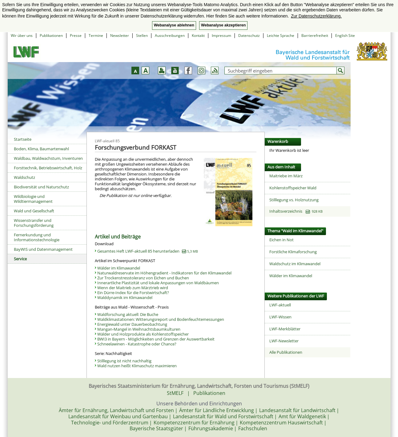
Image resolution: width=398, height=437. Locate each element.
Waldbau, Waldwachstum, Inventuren (48, 158)
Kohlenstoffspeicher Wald (292, 188)
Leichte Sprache (280, 35)
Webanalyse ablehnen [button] (174, 25)
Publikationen (51, 35)
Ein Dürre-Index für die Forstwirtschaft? (133, 292)
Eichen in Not (281, 239)
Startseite (22, 139)
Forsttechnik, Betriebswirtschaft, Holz (48, 168)
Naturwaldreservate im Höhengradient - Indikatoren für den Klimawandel (164, 273)
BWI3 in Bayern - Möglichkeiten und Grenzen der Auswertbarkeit (156, 339)
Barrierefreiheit (314, 35)
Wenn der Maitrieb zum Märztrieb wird (132, 287)
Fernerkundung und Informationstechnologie (36, 237)
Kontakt (198, 35)
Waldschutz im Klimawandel (294, 263)
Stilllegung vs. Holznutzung (294, 200)
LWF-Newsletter (284, 341)
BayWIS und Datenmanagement (43, 249)
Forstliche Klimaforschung (293, 251)
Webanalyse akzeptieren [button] (223, 25)
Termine (96, 35)
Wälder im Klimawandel (118, 268)
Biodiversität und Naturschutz (41, 187)
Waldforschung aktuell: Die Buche (127, 314)
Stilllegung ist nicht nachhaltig (124, 361)
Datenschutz (249, 35)
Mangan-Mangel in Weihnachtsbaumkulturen (138, 329)
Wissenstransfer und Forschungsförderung (34, 223)
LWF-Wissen (280, 317)
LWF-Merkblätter (284, 329)
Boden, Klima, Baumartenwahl (41, 149)
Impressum (221, 35)
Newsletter (119, 35)
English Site (345, 35)
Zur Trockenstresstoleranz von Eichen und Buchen (143, 278)
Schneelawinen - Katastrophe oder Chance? (136, 344)
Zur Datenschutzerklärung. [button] (316, 16)
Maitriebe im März (286, 176)
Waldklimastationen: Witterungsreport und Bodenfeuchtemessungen (160, 319)
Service (20, 259)
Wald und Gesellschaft (34, 211)
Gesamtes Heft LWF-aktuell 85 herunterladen (147, 251)
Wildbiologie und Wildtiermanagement (33, 199)
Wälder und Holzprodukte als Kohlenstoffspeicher (143, 334)
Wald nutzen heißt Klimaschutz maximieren (137, 365)
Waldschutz (24, 177)
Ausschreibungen (170, 35)
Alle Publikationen (285, 352)
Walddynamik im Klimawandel (124, 297)
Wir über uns (22, 35)
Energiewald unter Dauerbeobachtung (132, 324)
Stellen (142, 35)
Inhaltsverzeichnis (296, 211)
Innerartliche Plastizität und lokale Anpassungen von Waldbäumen (158, 282)
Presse (76, 35)
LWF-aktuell (280, 305)
